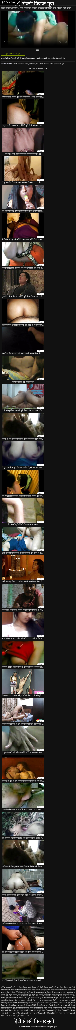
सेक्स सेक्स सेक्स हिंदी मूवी (23, 1000)
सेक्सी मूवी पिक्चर (64, 1013)
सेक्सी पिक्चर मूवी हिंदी (28, 1005)
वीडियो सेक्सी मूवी (24, 998)
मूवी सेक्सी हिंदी (23, 995)
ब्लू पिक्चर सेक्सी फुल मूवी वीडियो (56, 992)
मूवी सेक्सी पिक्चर (11, 995)
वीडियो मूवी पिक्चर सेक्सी (9, 998)
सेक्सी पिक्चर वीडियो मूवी (62, 1005)
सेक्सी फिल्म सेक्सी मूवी (49, 1010)
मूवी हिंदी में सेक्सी (49, 995)
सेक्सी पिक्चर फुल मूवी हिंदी (49, 1003)
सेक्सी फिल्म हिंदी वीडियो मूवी (14, 1013)
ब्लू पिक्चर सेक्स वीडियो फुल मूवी (15, 992)
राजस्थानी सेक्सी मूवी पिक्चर (65, 995)
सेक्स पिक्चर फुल (37, 998)
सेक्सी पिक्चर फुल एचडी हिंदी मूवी (29, 1003)
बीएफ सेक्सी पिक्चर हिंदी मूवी (37, 990)
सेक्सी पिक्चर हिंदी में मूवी (32, 1010)
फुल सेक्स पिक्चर (62, 987)
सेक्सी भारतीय (44, 64)
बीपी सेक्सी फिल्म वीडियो (55, 990)
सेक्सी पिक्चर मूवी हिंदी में (45, 1005)
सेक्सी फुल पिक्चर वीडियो (32, 1013)
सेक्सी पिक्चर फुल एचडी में (61, 1000)
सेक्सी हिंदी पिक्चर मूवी (57, 64)
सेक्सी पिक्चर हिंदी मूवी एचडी (14, 1010)
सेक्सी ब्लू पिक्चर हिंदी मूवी (49, 1013)
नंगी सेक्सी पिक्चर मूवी (23, 987)
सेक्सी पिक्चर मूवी (64, 1003)
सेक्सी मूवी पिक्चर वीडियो (21, 1016)
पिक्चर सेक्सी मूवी (50, 987)
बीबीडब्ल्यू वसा (34, 64)
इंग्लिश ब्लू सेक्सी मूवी (8, 987)
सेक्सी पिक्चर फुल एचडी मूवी (42, 1000)
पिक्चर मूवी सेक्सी (37, 987)
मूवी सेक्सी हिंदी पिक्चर (36, 995)
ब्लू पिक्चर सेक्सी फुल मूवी (35, 992)
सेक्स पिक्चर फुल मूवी (51, 998)
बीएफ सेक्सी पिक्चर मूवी (19, 990)
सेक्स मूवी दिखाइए (65, 998)
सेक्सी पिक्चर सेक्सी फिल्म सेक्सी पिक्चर (29, 1008)
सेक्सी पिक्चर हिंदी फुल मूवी (53, 1008)
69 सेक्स (14, 64)
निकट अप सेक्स (23, 64)
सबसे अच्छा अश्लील (9, 8)
